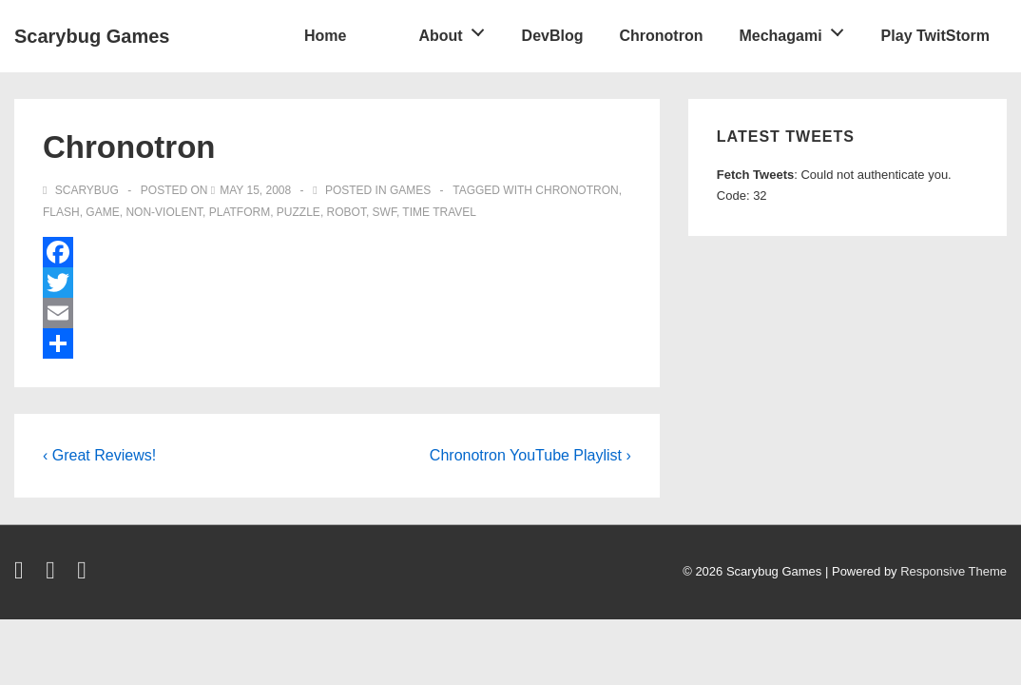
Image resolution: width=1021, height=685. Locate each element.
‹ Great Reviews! (99, 455)
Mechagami (796, 30)
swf (384, 212)
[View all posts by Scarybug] (82, 190)
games (410, 190)
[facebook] (54, 574)
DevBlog (553, 36)
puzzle (298, 212)
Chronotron (661, 36)
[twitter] (22, 574)
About (456, 30)
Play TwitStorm (935, 36)
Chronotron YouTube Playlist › (530, 455)
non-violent (163, 212)
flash (61, 212)
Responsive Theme (953, 571)
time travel (439, 212)
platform (239, 212)
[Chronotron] (255, 190)
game (102, 212)
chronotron (576, 190)
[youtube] (84, 574)
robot (346, 212)
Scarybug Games (91, 36)
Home (325, 36)
